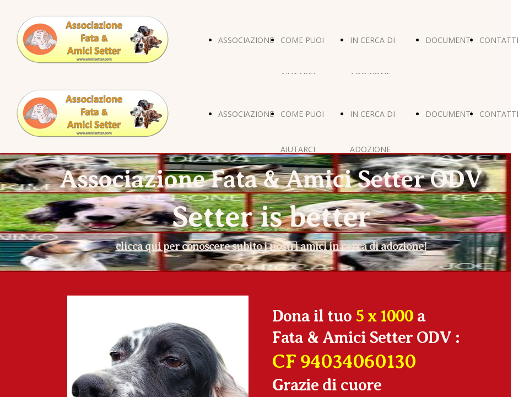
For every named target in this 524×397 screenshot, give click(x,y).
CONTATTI (498, 40)
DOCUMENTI (449, 40)
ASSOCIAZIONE (246, 40)
